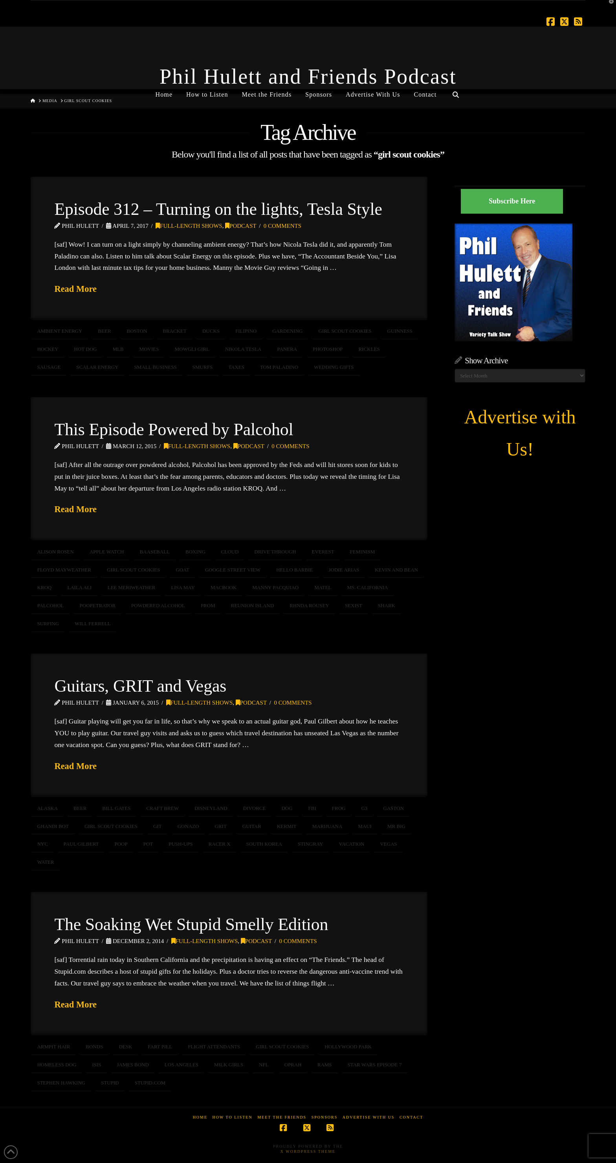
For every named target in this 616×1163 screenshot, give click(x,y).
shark (386, 605)
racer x (220, 844)
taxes (236, 367)
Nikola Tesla (243, 349)
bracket (175, 331)
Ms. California (367, 587)
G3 (364, 808)
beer (104, 331)
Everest (323, 552)
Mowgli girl (191, 349)
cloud (230, 552)
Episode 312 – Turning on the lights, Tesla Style (218, 209)
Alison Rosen (55, 552)
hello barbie (294, 570)
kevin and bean (396, 570)
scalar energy (97, 367)
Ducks (211, 331)
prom (208, 605)
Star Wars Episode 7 (375, 1065)
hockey (47, 349)
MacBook (223, 587)
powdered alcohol (158, 605)
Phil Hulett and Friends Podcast (308, 76)
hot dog (85, 349)
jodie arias (344, 570)
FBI (312, 808)
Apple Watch (107, 552)
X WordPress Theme (308, 1151)
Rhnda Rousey (309, 605)
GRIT (221, 826)
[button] (608, 7)
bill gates (116, 808)
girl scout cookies (344, 331)
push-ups (180, 844)
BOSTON (137, 331)
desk (125, 1046)
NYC (42, 844)
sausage (48, 367)
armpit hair (53, 1046)
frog (339, 808)
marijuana (327, 826)
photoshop (328, 349)
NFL (264, 1065)
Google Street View (232, 570)
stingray (310, 844)
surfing (48, 623)
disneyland (210, 808)
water (45, 862)
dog (286, 808)
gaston (393, 808)
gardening (287, 331)
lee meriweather (132, 587)
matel (322, 587)
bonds (94, 1046)
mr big (396, 826)
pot (148, 844)
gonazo (188, 826)
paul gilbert (81, 844)
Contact (411, 1117)
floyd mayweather (64, 570)
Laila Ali (79, 587)
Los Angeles (181, 1065)
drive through (275, 552)
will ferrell (93, 623)
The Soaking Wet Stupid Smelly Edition (191, 924)
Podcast (240, 226)
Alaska (47, 808)
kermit (287, 826)
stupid (110, 1083)
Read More (75, 289)
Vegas (388, 844)
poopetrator (98, 605)
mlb (117, 349)
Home (200, 1117)
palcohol (50, 605)
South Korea (264, 844)
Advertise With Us (369, 1117)
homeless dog (56, 1065)
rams (324, 1065)
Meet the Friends (281, 1117)
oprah (293, 1065)
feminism (362, 552)
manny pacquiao (275, 587)
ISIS (96, 1065)
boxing (195, 552)
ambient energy (59, 331)
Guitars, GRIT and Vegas (140, 685)
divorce (254, 808)
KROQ (44, 587)
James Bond (133, 1065)
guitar (251, 826)
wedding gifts (334, 367)
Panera (287, 349)
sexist (353, 605)
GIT (157, 826)
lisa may (183, 587)
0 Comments (282, 226)
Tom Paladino (279, 367)
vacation (351, 844)
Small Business (155, 367)
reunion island (252, 605)
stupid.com (150, 1083)
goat (182, 570)
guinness (399, 331)
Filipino (246, 331)
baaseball (154, 552)
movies (149, 349)
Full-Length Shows (189, 226)
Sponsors (325, 1117)
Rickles (369, 349)
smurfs (202, 367)
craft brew (162, 808)
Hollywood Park (348, 1046)
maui (365, 826)
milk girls (228, 1065)
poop (120, 844)
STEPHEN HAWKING (61, 1083)
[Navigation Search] (455, 91)
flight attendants (214, 1046)
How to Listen (233, 1117)
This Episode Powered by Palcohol (173, 429)
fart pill (160, 1046)
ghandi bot (53, 826)
